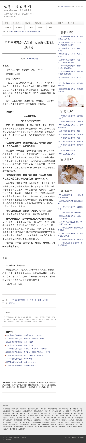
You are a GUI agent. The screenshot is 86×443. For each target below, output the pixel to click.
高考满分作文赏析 (34, 31)
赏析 (16, 317)
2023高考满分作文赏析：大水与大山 (19, 359)
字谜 (22, 321)
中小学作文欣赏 (20, 31)
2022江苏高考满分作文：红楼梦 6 (71, 122)
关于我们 (68, 437)
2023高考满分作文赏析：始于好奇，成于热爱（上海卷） (29, 300)
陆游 (43, 319)
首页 (11, 31)
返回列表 (12, 303)
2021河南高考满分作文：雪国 (69, 131)
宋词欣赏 (9, 319)
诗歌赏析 (21, 319)
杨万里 (47, 319)
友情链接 (81, 437)
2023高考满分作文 (9, 317)
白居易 (17, 321)
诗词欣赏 (27, 319)
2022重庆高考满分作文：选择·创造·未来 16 (21, 362)
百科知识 (42, 317)
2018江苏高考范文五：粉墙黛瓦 (70, 212)
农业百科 (15, 319)
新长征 (23, 317)
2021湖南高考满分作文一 (68, 154)
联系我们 (74, 437)
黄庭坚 (40, 321)
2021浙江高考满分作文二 (68, 151)
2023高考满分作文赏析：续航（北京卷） (20, 342)
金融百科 (35, 321)
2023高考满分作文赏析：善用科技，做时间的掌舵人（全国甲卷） (29, 352)
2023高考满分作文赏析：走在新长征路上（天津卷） (24, 335)
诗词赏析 (48, 317)
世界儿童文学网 (64, 7)
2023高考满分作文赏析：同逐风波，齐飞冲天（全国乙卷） (26, 349)
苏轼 (52, 319)
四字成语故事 (11, 321)
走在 (19, 317)
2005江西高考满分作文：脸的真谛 (71, 239)
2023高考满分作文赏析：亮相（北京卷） (20, 345)
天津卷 (31, 317)
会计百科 (38, 319)
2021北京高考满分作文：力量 (69, 138)
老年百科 (32, 319)
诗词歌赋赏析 (28, 321)
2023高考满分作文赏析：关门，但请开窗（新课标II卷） (25, 355)
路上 (27, 317)
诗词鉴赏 (36, 317)
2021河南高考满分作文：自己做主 (71, 134)
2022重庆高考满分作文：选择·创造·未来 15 (21, 365)
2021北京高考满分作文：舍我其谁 (71, 141)
